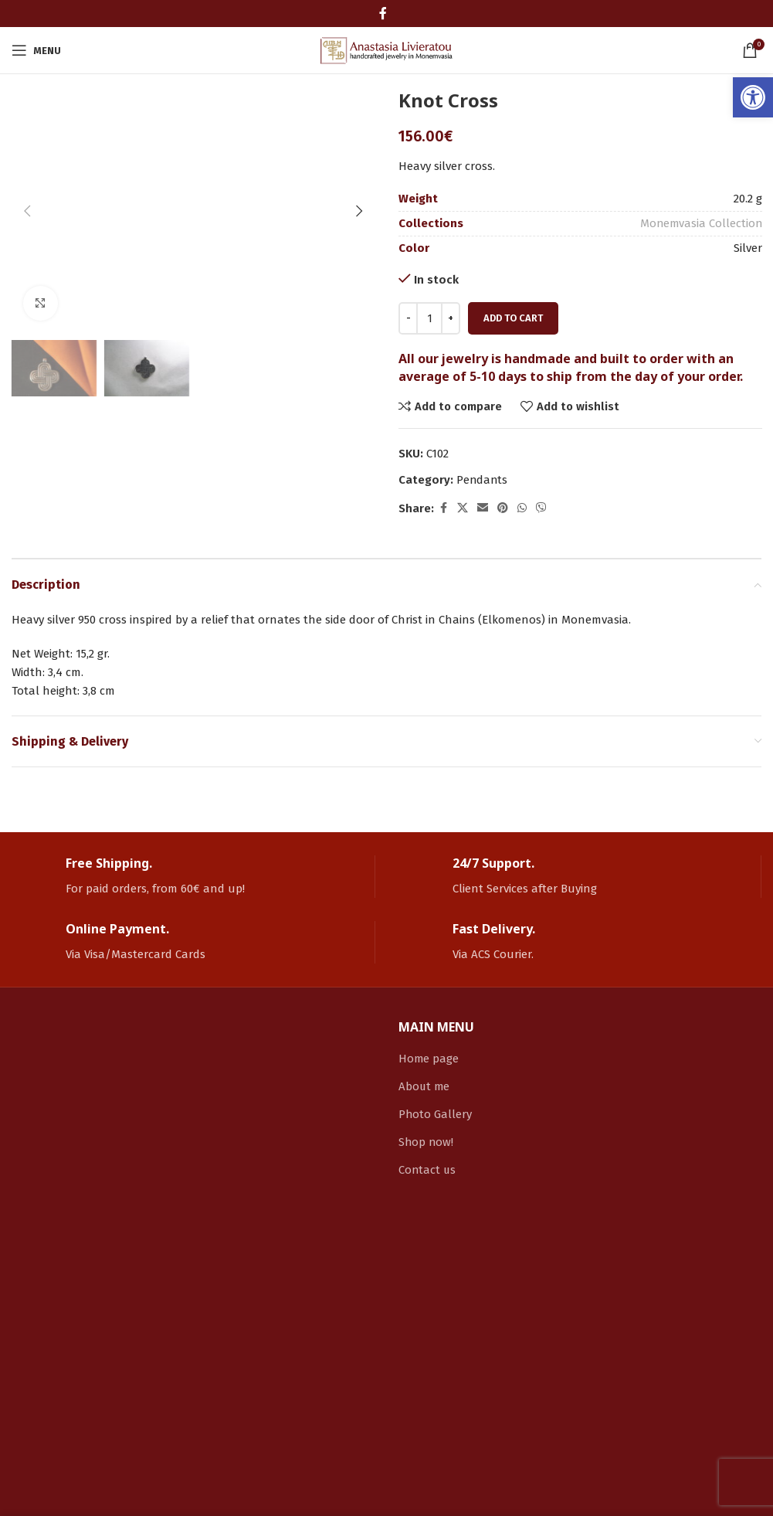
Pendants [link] (482, 480)
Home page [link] (428, 1059)
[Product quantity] (429, 318)
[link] (753, 97)
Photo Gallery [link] (435, 1114)
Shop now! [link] (426, 1142)
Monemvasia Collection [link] (699, 223)
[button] (27, 99)
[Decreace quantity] (408, 318)
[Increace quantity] (450, 318)
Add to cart (513, 318)
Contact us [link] (427, 1170)
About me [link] (424, 1086)
